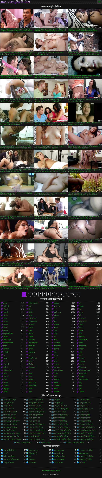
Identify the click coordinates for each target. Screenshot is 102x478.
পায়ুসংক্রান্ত (82, 321)
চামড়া (56, 334)
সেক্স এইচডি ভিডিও (9, 450)
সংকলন (56, 324)
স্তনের (5, 379)
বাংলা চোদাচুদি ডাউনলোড (11, 421)
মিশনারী (5, 312)
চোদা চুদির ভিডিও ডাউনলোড (37, 403)
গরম (80, 327)
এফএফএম (32, 367)
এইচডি (31, 312)
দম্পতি (81, 343)
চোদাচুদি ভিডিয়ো (8, 409)
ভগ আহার (57, 367)
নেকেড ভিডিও (58, 462)
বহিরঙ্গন (5, 337)
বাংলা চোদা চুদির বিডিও (36, 415)
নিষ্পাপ (5, 315)
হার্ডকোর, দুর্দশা (7, 370)
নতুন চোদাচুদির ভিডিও (10, 412)
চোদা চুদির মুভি (58, 403)
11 (66, 294)
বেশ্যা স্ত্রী (5, 352)
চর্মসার (56, 327)
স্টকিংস (5, 324)
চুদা (30, 456)
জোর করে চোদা (33, 450)
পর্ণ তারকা (57, 343)
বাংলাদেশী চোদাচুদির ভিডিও (62, 439)
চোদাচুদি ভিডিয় (83, 406)
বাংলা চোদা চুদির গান (9, 415)
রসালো (56, 361)
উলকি (5, 346)
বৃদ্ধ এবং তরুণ (58, 370)
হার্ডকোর (56, 303)
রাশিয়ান (81, 349)
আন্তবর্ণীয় (32, 346)
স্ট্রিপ (55, 318)
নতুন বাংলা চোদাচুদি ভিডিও (37, 412)
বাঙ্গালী (56, 383)
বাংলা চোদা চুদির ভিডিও (61, 415)
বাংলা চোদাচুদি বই (34, 421)
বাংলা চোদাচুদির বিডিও (36, 427)
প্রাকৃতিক (81, 337)
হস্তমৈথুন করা (33, 321)
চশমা (55, 352)
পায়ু (80, 383)
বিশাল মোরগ (7, 340)
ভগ (80, 303)
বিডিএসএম (82, 367)
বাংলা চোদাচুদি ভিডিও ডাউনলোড (37, 424)
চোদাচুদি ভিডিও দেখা (35, 406)
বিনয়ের (5, 327)
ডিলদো (31, 349)
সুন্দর (30, 315)
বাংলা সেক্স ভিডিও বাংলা (11, 459)
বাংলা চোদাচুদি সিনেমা (86, 424)
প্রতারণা (56, 364)
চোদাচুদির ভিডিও (8, 462)
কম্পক (5, 361)
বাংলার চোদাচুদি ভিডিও (86, 439)
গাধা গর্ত (6, 364)
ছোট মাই (6, 306)
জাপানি (31, 334)
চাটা (80, 386)
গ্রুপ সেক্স (82, 361)
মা (4, 355)
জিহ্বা (30, 389)
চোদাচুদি (5, 453)
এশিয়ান (5, 321)
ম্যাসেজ (81, 364)
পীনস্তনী (5, 309)
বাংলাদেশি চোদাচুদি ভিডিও (87, 436)
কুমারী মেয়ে (57, 312)
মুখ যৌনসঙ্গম (33, 358)
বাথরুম (5, 383)
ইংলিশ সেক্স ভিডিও (9, 456)
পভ (55, 337)
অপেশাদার (82, 318)
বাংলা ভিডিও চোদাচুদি (86, 433)
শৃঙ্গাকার (5, 331)
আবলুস (31, 361)
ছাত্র (80, 352)
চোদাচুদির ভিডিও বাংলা (36, 409)
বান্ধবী (31, 331)
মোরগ (56, 373)
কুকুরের (81, 306)
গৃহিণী (55, 358)
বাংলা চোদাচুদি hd (84, 415)
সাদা (55, 309)
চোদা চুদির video (84, 400)
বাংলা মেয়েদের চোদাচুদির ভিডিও (12, 436)
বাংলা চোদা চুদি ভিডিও (86, 450)
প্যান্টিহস (81, 392)
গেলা (80, 355)
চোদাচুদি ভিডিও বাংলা (60, 406)
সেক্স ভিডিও (32, 462)
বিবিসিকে (6, 349)
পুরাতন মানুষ (83, 373)
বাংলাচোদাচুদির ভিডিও (61, 436)
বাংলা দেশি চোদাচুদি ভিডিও (37, 430)
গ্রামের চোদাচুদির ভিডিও (36, 400)
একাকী (31, 337)
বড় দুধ (81, 312)
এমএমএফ (32, 352)
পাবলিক (5, 386)
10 (61, 294)
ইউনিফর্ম (56, 392)
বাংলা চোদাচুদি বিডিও (85, 421)
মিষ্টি (80, 334)
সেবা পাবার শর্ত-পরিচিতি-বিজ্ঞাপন (51, 470)
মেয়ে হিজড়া (32, 386)
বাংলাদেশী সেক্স (58, 453)
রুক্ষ (80, 389)
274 (72, 294)
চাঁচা (80, 309)
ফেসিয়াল (31, 324)
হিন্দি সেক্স (82, 462)
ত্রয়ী (55, 321)
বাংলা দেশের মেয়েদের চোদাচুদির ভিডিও (37, 433)
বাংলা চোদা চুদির (84, 412)
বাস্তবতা (5, 358)
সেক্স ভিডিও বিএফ (59, 456)
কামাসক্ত (56, 315)
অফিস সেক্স (32, 383)
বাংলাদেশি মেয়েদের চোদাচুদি (12, 439)
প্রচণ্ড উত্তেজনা (83, 379)
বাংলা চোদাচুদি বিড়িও (60, 421)
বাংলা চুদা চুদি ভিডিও (85, 459)
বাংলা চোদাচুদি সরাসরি (61, 424)
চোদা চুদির (57, 400)
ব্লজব (5, 303)
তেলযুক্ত (82, 358)
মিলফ (5, 318)
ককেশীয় (56, 349)
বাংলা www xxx (59, 450)
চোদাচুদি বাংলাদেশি (85, 403)
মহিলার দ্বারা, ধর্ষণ (84, 370)
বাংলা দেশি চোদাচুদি (9, 430)
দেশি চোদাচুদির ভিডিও (86, 409)
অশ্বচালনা (57, 306)
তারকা (56, 355)
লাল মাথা (31, 340)
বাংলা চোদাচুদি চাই (59, 418)
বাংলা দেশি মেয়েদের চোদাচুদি (88, 430)
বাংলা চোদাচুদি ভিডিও (10, 424)
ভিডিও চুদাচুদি (33, 453)
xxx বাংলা (32, 459)
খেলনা (31, 327)
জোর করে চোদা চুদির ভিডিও (62, 409)
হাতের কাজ (82, 346)
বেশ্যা (55, 331)
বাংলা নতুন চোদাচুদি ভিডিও (62, 433)
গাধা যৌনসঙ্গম (33, 343)
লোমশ (81, 331)
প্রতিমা (5, 392)
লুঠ (80, 315)
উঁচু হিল (31, 364)
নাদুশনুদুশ (6, 389)
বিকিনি (5, 373)
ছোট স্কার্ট (6, 376)
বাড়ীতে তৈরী (83, 340)
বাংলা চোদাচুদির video (10, 427)
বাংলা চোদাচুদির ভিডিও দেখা (88, 427)
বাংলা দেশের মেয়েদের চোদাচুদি (12, 433)
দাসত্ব (55, 376)
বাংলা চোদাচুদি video (9, 418)
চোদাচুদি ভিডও (7, 406)
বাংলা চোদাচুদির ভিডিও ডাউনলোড (62, 427)
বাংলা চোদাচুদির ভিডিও (15, 2)
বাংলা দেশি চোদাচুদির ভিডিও (62, 430)
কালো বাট (57, 379)
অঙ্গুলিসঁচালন (8, 334)
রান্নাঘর (56, 389)
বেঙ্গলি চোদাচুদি (46, 442)
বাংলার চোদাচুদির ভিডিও (23, 442)
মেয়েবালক (57, 386)
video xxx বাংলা (84, 453)
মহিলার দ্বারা (32, 318)
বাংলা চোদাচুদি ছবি (85, 418)
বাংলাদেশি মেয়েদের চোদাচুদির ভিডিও (37, 439)
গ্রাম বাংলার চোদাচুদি (9, 400)
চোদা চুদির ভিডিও (8, 403)
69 (29, 370)
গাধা (30, 306)
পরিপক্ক (31, 379)
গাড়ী (30, 392)
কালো (56, 340)
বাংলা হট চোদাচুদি (34, 436)
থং (29, 355)
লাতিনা (5, 367)
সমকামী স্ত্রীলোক (8, 343)
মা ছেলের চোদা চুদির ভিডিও (75, 442)
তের (30, 309)
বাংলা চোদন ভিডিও (60, 412)
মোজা (30, 373)
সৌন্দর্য (81, 324)
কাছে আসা (57, 346)
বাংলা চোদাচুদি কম (34, 418)
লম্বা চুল (81, 376)
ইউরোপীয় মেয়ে (33, 303)
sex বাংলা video (59, 459)
